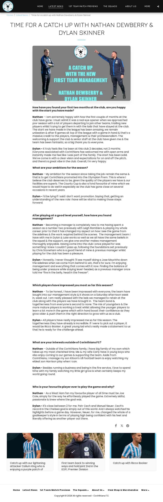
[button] (112, 6)
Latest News (22, 15)
